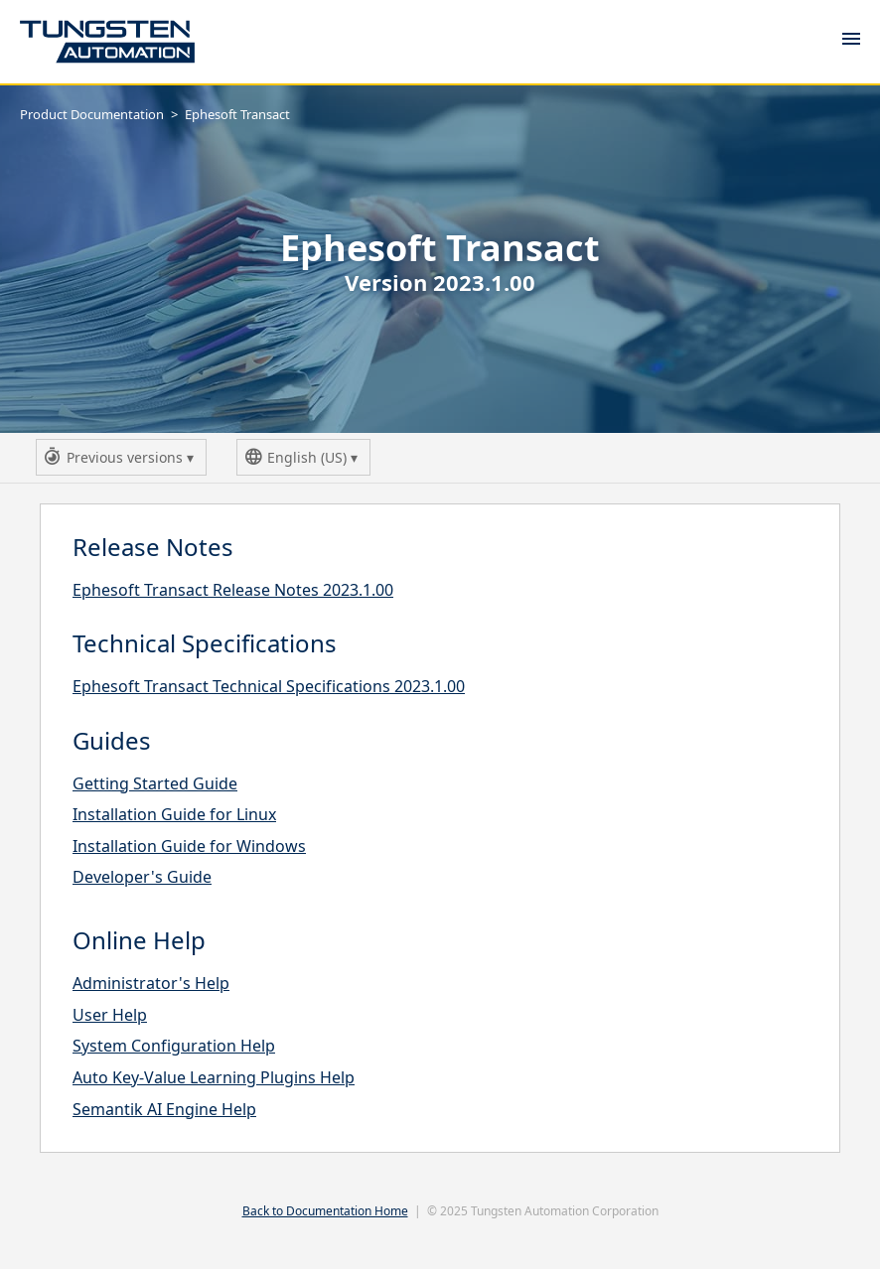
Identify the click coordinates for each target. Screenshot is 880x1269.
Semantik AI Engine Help (164, 1109)
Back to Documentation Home (325, 1210)
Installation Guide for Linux (174, 814)
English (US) (303, 461)
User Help (110, 1015)
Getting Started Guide (155, 783)
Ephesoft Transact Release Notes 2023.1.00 (233, 590)
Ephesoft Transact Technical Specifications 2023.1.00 (269, 686)
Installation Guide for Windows (189, 846)
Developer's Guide (142, 877)
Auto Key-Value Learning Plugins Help (214, 1077)
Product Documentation (92, 114)
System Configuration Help (174, 1046)
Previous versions (122, 461)
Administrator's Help (151, 983)
